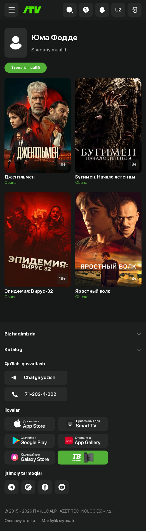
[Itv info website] (83, 458)
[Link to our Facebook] (45, 487)
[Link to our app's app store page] (29, 424)
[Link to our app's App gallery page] (83, 441)
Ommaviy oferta (19, 520)
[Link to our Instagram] (28, 487)
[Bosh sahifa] (32, 10)
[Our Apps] (83, 424)
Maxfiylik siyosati (58, 520)
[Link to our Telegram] (11, 487)
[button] (118, 10)
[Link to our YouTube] (62, 487)
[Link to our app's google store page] (29, 441)
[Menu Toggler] (11, 10)
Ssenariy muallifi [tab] (25, 68)
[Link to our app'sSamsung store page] (29, 458)
